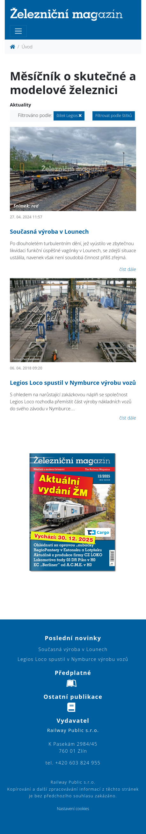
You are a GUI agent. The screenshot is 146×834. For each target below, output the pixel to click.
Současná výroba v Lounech (49, 231)
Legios (69, 115)
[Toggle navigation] (18, 31)
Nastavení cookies (73, 808)
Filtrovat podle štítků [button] (113, 115)
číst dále (127, 269)
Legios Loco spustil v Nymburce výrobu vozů (73, 382)
